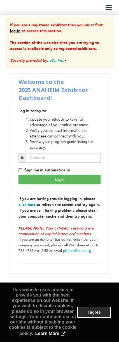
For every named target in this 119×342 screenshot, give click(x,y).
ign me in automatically (47, 170)
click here (26, 204)
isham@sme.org (78, 250)
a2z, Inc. (56, 60)
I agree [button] (94, 312)
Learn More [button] (47, 333)
